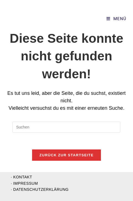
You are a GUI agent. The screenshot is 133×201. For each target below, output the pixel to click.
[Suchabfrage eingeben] (66, 127)
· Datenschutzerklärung (40, 189)
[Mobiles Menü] (116, 18)
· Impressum (24, 183)
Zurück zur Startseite (66, 155)
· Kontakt (21, 177)
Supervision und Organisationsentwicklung (43, 19)
